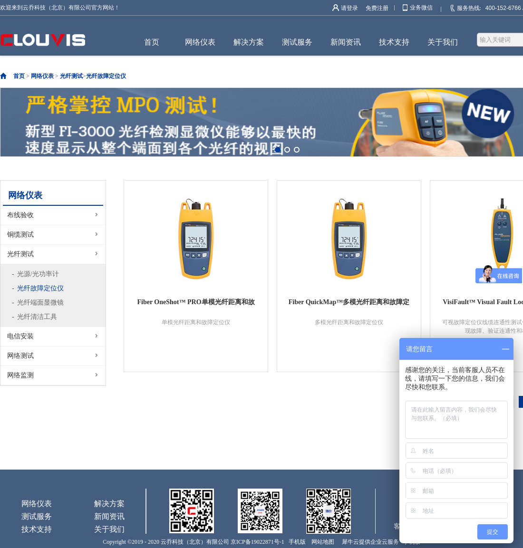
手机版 (296, 541)
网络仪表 (42, 76)
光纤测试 (71, 76)
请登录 (349, 8)
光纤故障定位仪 (106, 76)
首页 (151, 42)
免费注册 (377, 8)
